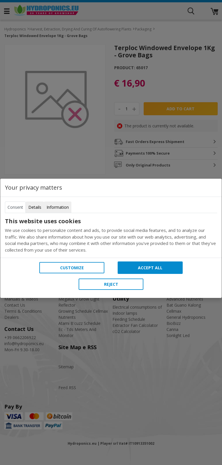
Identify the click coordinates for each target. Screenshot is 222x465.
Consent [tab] (15, 207)
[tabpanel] (111, 235)
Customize (72, 267)
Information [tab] (58, 207)
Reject (111, 284)
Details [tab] (34, 207)
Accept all (150, 267)
